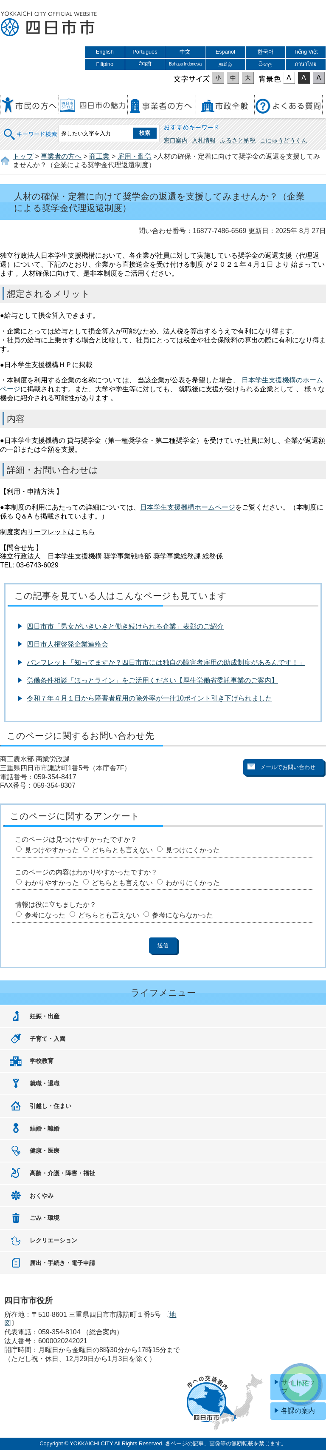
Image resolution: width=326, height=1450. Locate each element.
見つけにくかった (193, 850)
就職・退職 (44, 1083)
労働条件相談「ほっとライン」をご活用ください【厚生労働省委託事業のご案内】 (152, 680)
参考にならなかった (182, 915)
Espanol (225, 51)
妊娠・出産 (44, 1016)
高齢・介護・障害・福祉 (62, 1173)
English (105, 51)
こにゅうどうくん (283, 140)
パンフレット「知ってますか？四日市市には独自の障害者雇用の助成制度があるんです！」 (166, 662)
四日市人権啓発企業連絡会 (67, 644)
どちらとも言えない (122, 850)
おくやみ (41, 1195)
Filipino (105, 64)
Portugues (144, 51)
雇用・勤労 (135, 156)
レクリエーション (53, 1240)
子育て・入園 (47, 1038)
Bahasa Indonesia (185, 63)
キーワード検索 (30, 128)
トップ (23, 156)
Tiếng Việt (306, 51)
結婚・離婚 (44, 1128)
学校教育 (41, 1060)
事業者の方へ (61, 156)
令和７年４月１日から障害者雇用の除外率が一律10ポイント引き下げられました (149, 698)
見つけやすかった (52, 850)
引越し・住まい (50, 1105)
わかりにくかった (193, 882)
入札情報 (204, 140)
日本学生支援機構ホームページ (187, 507)
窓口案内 (176, 140)
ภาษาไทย (306, 64)
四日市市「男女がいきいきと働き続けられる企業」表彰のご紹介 (125, 626)
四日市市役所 (49, 24)
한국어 (265, 51)
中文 (185, 51)
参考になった (45, 915)
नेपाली (145, 64)
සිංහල (265, 64)
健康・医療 (44, 1150)
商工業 (99, 156)
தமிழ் (225, 64)
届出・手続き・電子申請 (62, 1262)
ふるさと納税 (238, 140)
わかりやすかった (52, 882)
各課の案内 (298, 1410)
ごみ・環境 (44, 1217)
